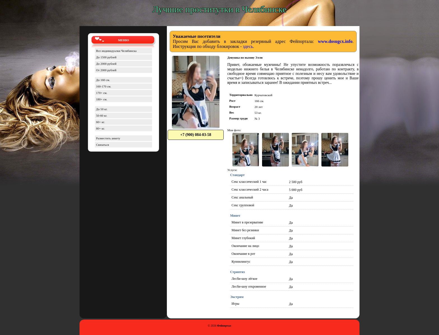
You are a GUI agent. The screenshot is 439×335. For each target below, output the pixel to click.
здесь (248, 46)
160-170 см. (103, 86)
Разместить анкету (108, 138)
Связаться (102, 144)
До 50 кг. (102, 109)
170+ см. (101, 92)
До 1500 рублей (106, 57)
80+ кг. (100, 128)
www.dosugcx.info (335, 41)
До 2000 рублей (106, 63)
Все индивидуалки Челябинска (116, 50)
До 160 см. (103, 80)
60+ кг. (100, 122)
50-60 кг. (101, 115)
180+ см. (101, 99)
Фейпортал (224, 325)
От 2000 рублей (106, 70)
